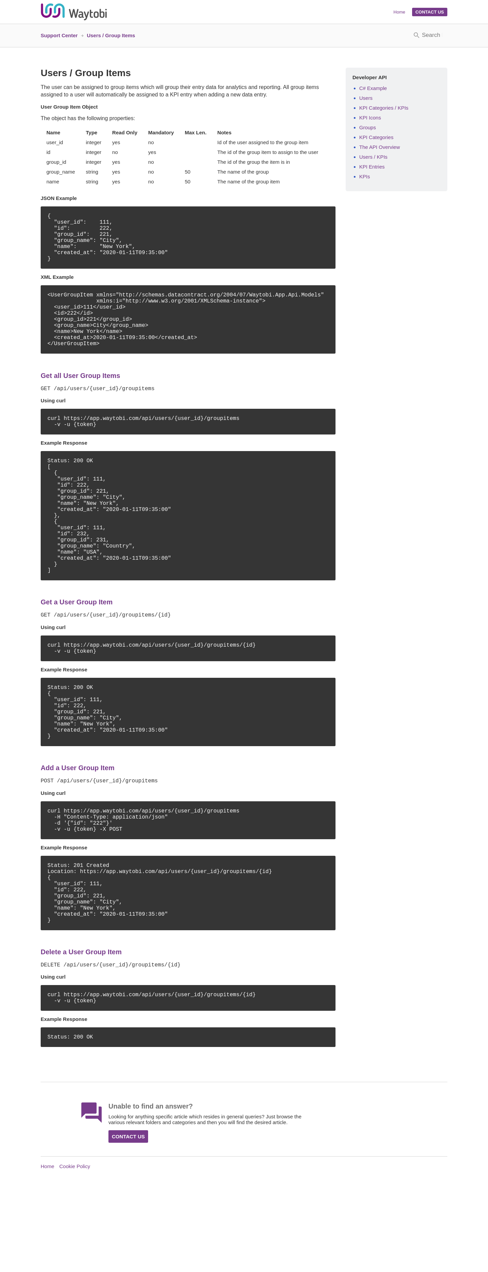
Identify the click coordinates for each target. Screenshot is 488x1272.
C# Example (373, 88)
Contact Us (429, 12)
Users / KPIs (373, 157)
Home (399, 12)
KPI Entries (372, 167)
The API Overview (379, 147)
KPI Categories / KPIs (383, 108)
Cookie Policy (74, 1255)
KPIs (364, 176)
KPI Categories (376, 137)
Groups (367, 127)
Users (365, 98)
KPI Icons (370, 117)
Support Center (59, 35)
